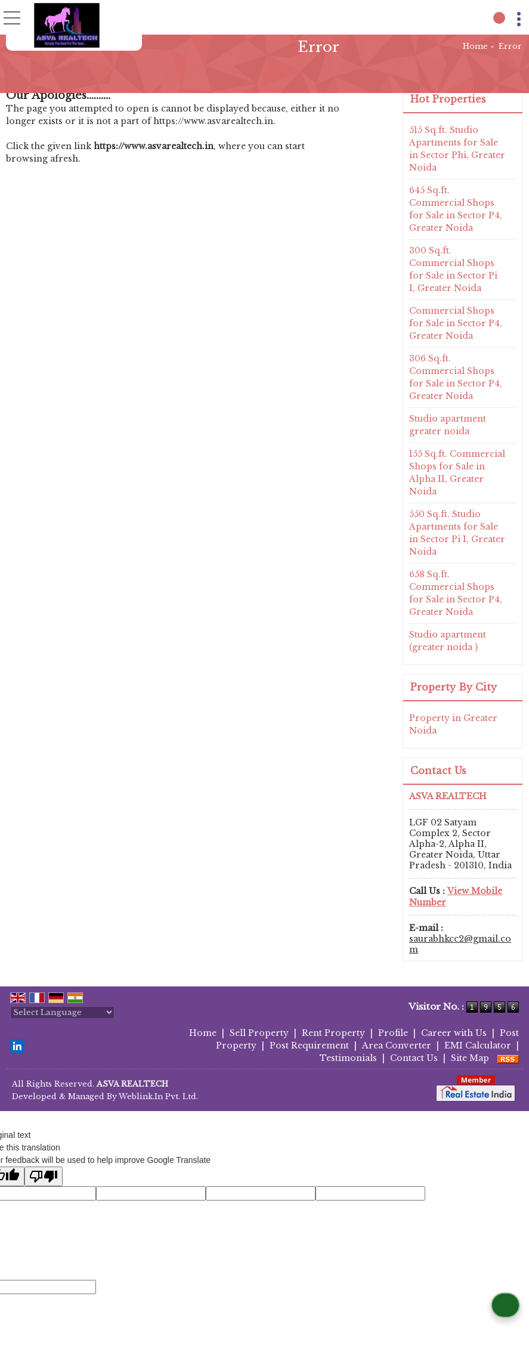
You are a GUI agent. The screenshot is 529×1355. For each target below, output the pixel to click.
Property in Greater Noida (453, 724)
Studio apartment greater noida (447, 425)
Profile (393, 1033)
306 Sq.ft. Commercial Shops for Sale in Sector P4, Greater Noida (455, 377)
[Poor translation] (43, 1176)
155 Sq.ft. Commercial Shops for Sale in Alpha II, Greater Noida (457, 472)
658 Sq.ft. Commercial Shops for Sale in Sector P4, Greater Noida (455, 593)
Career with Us (454, 1033)
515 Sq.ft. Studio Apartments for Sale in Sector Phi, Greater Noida (457, 149)
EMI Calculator (477, 1045)
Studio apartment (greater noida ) (447, 640)
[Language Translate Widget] (62, 1012)
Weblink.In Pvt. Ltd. (158, 1096)
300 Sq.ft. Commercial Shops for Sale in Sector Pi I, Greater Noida (453, 269)
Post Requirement (309, 1045)
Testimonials (348, 1058)
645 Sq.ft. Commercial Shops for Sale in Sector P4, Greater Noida (455, 209)
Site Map (470, 1058)
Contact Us (414, 1058)
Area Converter (396, 1045)
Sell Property (259, 1033)
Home (475, 46)
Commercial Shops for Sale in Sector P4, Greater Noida (455, 323)
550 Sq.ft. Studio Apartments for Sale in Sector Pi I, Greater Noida (457, 533)
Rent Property (333, 1033)
